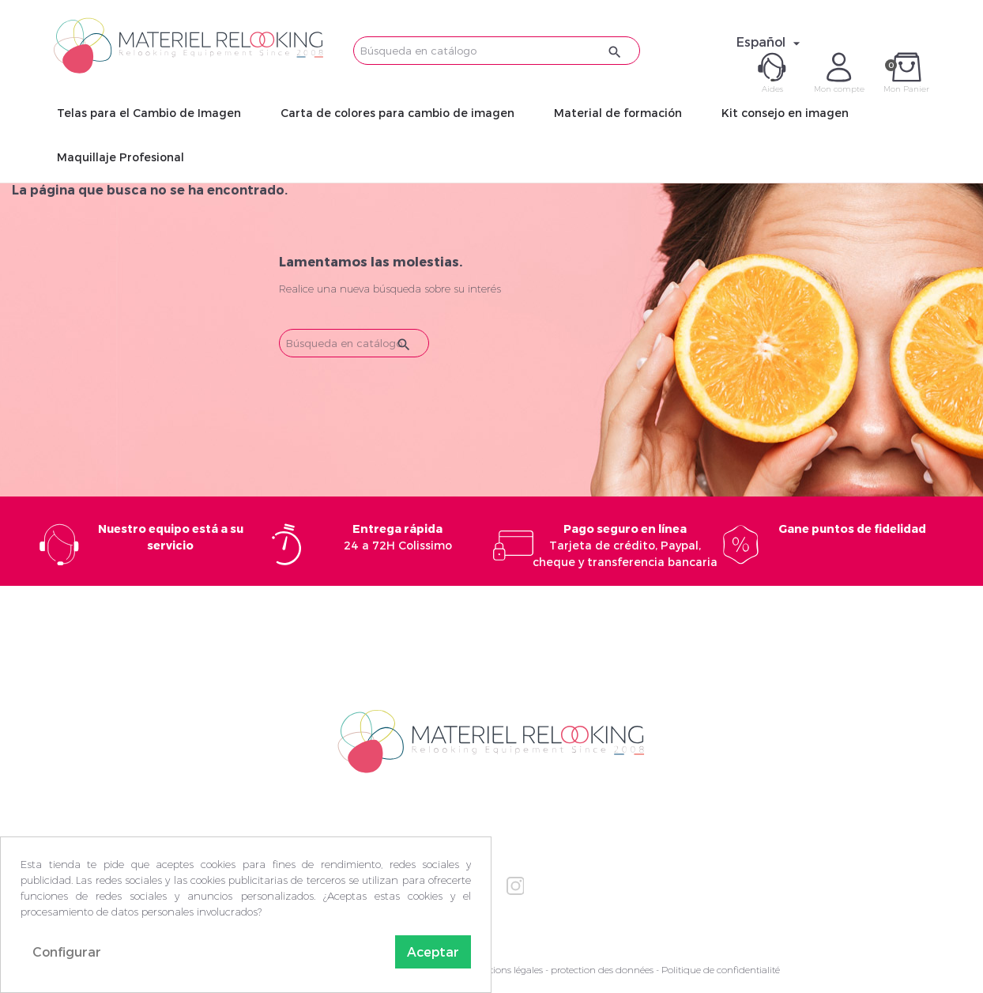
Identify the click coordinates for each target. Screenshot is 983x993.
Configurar (66, 951)
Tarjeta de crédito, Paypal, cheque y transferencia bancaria (625, 545)
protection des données (602, 970)
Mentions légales (506, 970)
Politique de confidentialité (720, 970)
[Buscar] (496, 50)
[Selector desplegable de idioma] (770, 41)
